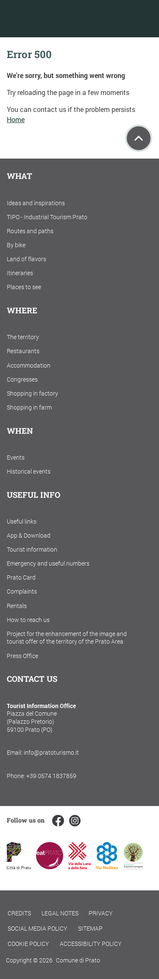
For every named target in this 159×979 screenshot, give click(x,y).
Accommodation (28, 365)
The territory (23, 337)
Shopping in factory (32, 393)
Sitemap (90, 928)
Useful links (21, 521)
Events (16, 457)
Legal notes (60, 913)
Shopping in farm (29, 407)
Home (16, 119)
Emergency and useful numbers (48, 563)
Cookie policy (28, 944)
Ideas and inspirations (36, 203)
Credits (19, 913)
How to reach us (28, 620)
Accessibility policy (91, 944)
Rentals (17, 606)
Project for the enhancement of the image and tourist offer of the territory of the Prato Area (67, 638)
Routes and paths (30, 231)
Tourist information (32, 549)
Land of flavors (26, 259)
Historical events (28, 471)
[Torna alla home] (50, 18)
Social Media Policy (37, 928)
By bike (16, 245)
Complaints (22, 591)
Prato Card (21, 577)
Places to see (24, 287)
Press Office (22, 656)
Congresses (22, 379)
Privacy (101, 913)
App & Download (28, 535)
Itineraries (20, 273)
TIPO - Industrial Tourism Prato (47, 217)
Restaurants (23, 351)
